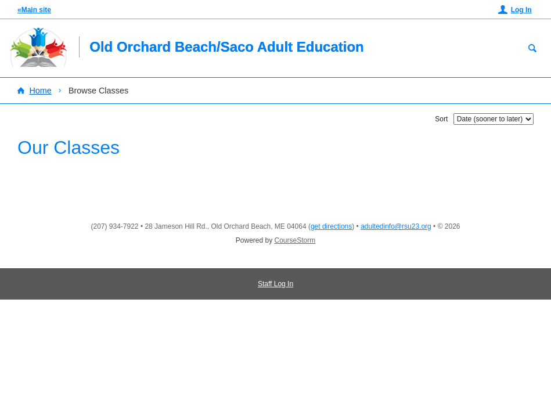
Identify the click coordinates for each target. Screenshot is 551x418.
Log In (521, 10)
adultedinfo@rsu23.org (396, 226)
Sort (441, 119)
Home (40, 90)
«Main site (34, 10)
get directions (331, 226)
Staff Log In (275, 284)
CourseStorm (295, 240)
